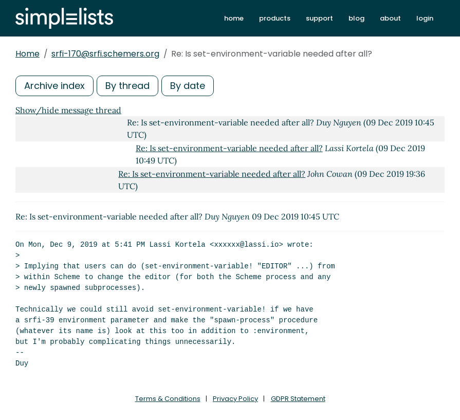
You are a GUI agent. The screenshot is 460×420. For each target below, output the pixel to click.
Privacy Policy (235, 399)
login (424, 18)
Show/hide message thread (68, 110)
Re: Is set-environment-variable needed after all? (229, 148)
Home (27, 54)
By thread (127, 85)
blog (356, 18)
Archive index (54, 85)
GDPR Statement (298, 399)
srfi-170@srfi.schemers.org (105, 54)
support (319, 18)
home (234, 18)
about (390, 18)
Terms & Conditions (167, 399)
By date (187, 85)
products (274, 18)
